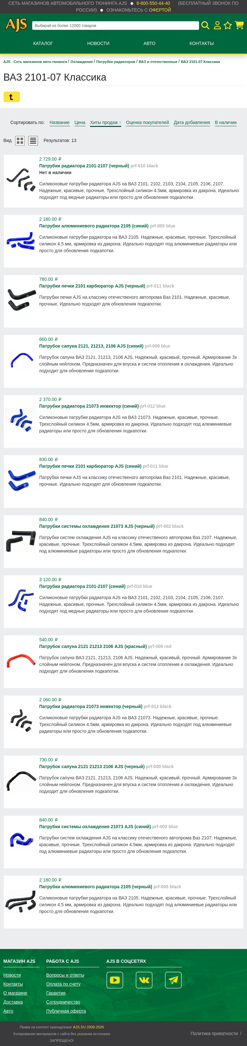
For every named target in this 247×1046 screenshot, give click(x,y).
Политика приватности (214, 1033)
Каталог (43, 43)
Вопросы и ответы (65, 975)
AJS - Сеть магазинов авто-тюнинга (36, 62)
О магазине (15, 993)
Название (60, 122)
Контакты (201, 43)
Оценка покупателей (147, 122)
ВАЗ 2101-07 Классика (200, 62)
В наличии (226, 122)
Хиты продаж (105, 122)
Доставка (13, 1002)
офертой (160, 10)
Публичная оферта (66, 1011)
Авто (149, 43)
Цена (80, 122)
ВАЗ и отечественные (158, 62)
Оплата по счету (63, 984)
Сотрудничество (63, 1002)
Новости (98, 43)
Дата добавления (192, 122)
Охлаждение (82, 62)
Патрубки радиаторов (116, 62)
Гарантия (56, 993)
